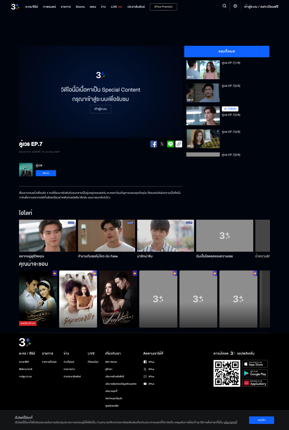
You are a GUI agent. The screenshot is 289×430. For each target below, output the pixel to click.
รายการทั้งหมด (49, 362)
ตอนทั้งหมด (227, 51)
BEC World (111, 362)
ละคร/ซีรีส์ (24, 362)
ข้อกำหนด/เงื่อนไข (113, 399)
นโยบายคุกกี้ (111, 391)
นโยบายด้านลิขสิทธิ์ (114, 377)
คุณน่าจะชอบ (33, 264)
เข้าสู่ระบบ (100, 109)
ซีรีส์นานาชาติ (25, 369)
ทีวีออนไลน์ (93, 362)
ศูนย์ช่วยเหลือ (112, 406)
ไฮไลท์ (25, 213)
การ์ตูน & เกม (25, 377)
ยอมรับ (261, 420)
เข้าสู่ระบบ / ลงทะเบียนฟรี (261, 6)
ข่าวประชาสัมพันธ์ (72, 377)
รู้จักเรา (108, 369)
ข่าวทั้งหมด (69, 362)
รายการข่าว (69, 369)
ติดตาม (46, 173)
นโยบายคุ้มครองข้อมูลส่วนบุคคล (121, 384)
